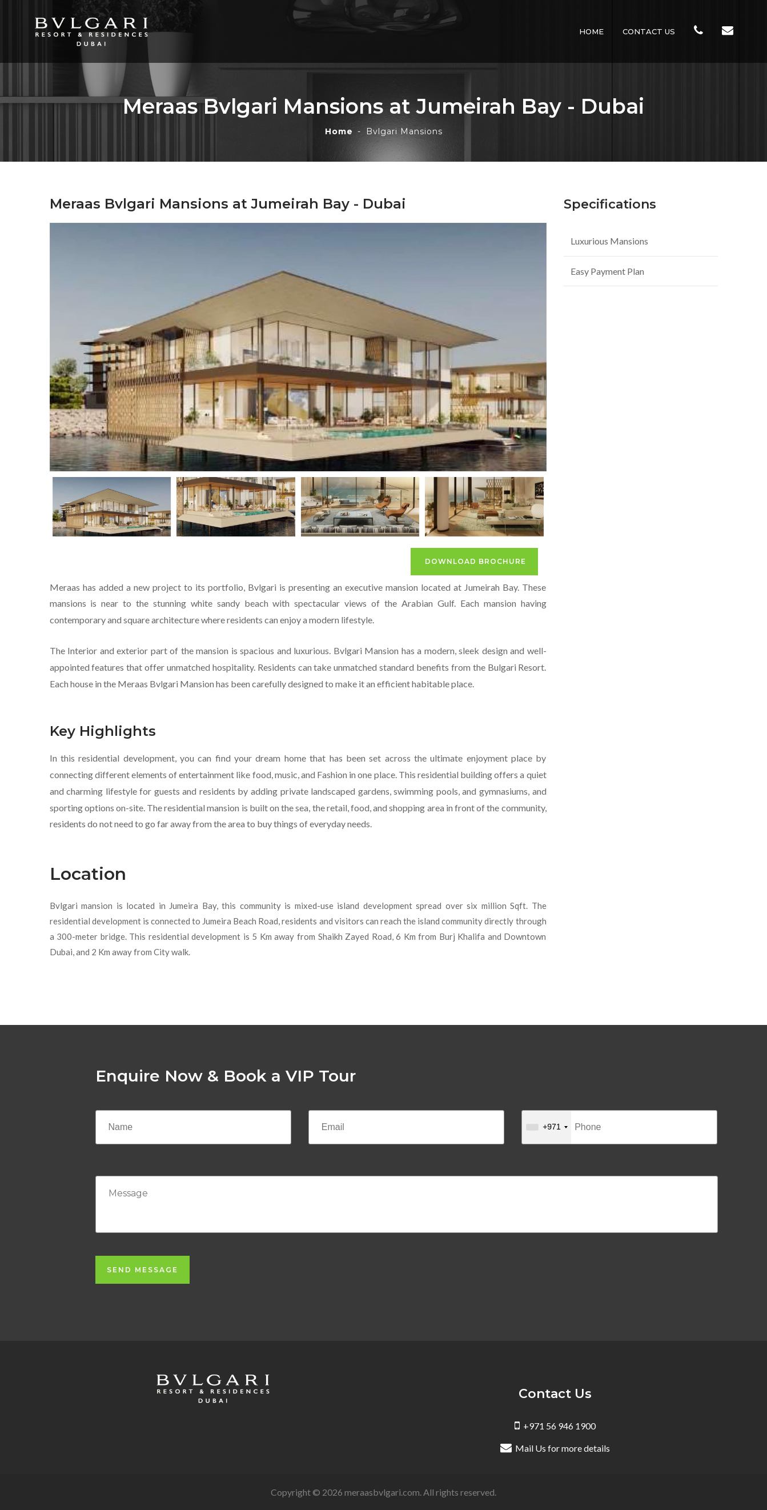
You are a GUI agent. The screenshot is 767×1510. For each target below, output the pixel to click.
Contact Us (651, 31)
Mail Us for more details (555, 1448)
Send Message (142, 1269)
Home (593, 31)
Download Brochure (474, 561)
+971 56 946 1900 (555, 1425)
